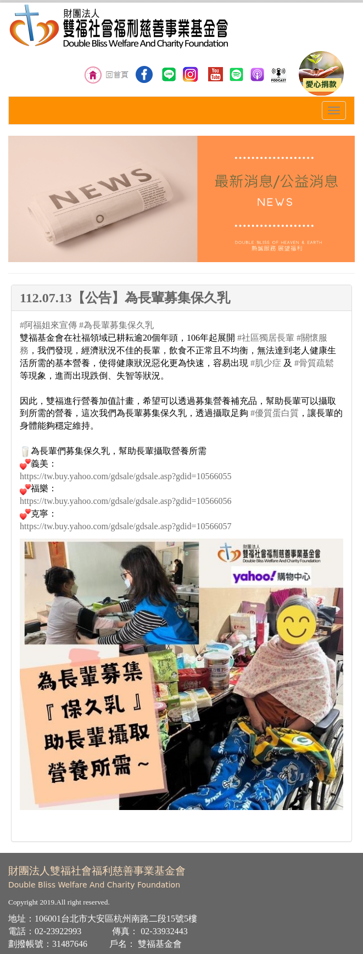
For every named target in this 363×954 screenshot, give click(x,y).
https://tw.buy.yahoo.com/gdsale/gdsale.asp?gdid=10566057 (126, 526)
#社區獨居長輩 (265, 337)
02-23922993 (58, 931)
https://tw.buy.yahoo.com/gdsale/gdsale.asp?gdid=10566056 (126, 501)
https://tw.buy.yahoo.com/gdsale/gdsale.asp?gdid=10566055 (126, 476)
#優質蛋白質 (274, 413)
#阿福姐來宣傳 (48, 325)
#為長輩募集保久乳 (116, 325)
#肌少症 (265, 363)
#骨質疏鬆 (314, 363)
